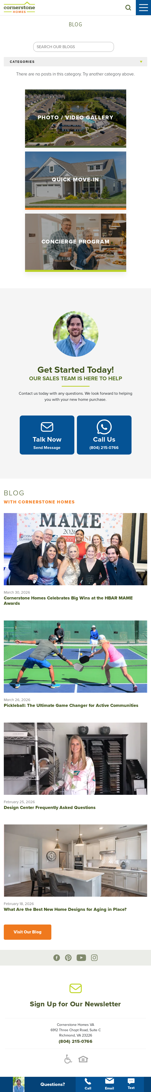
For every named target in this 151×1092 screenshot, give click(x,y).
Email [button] (109, 1084)
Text (131, 1084)
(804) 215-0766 (75, 1041)
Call (88, 1084)
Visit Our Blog (27, 932)
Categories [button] (22, 62)
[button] (128, 7)
